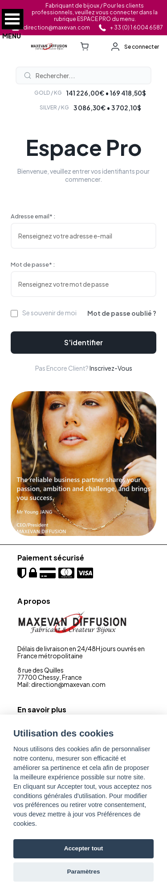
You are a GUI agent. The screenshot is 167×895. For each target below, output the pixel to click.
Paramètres (83, 871)
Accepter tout (83, 848)
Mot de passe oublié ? (121, 313)
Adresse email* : (33, 216)
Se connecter (141, 46)
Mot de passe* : (33, 264)
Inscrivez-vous (111, 368)
